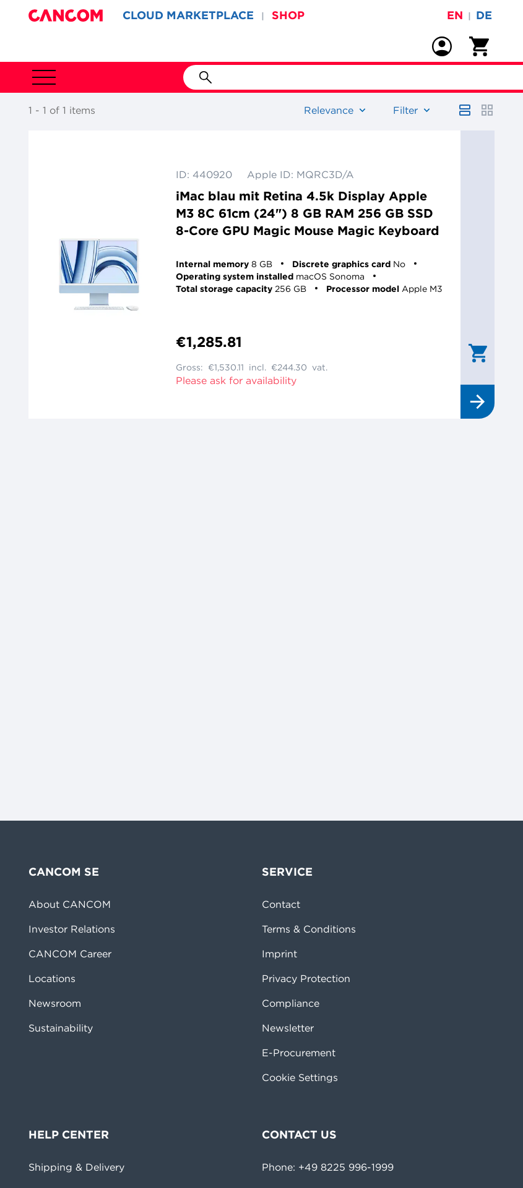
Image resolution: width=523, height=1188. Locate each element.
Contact (281, 904)
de (484, 15)
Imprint (279, 953)
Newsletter (288, 1028)
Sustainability (60, 1028)
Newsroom (54, 1003)
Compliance (290, 1003)
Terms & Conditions (309, 929)
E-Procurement (298, 1052)
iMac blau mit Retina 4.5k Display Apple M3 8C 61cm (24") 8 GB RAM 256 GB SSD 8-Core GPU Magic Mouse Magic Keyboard (307, 213)
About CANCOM (69, 904)
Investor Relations (71, 929)
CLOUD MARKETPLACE (188, 15)
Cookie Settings (300, 1077)
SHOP (288, 15)
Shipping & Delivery (76, 1167)
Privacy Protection (306, 978)
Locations (52, 978)
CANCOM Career (69, 953)
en (455, 15)
